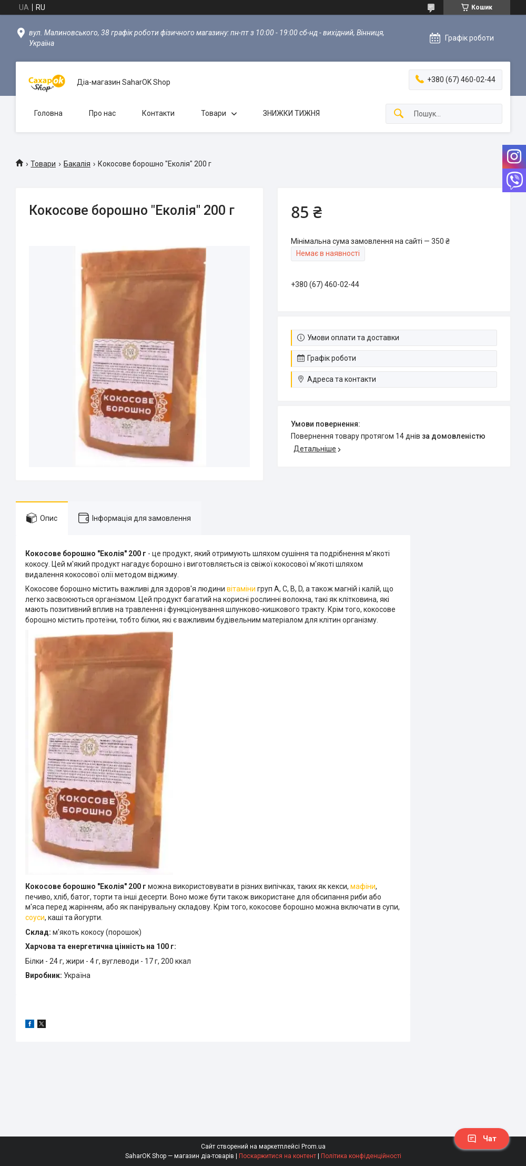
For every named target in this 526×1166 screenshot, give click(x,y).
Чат (482, 1138)
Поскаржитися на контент (277, 1156)
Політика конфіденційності (361, 1156)
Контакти (158, 113)
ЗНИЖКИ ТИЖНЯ (291, 113)
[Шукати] (398, 114)
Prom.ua (313, 1146)
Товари (213, 113)
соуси (35, 917)
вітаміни (241, 589)
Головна (48, 113)
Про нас (102, 113)
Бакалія (77, 164)
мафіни (363, 886)
